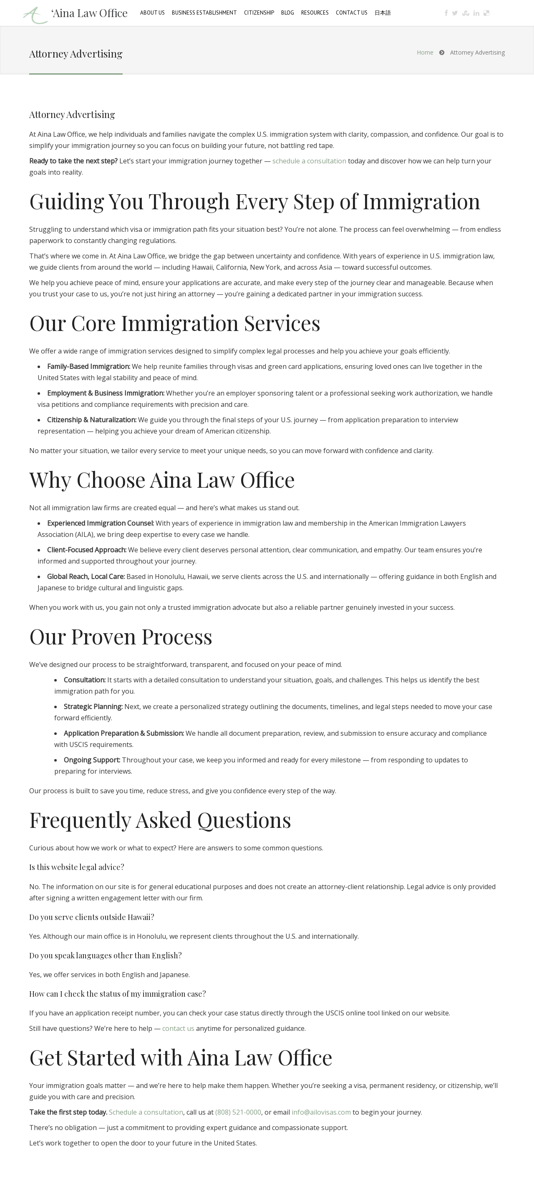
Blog (287, 12)
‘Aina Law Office (89, 12)
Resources (315, 12)
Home (425, 52)
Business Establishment (204, 12)
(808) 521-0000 (238, 1112)
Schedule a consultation (146, 1112)
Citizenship (259, 12)
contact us (178, 1028)
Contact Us (352, 12)
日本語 (383, 12)
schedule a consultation (309, 160)
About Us (152, 12)
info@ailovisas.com (321, 1112)
